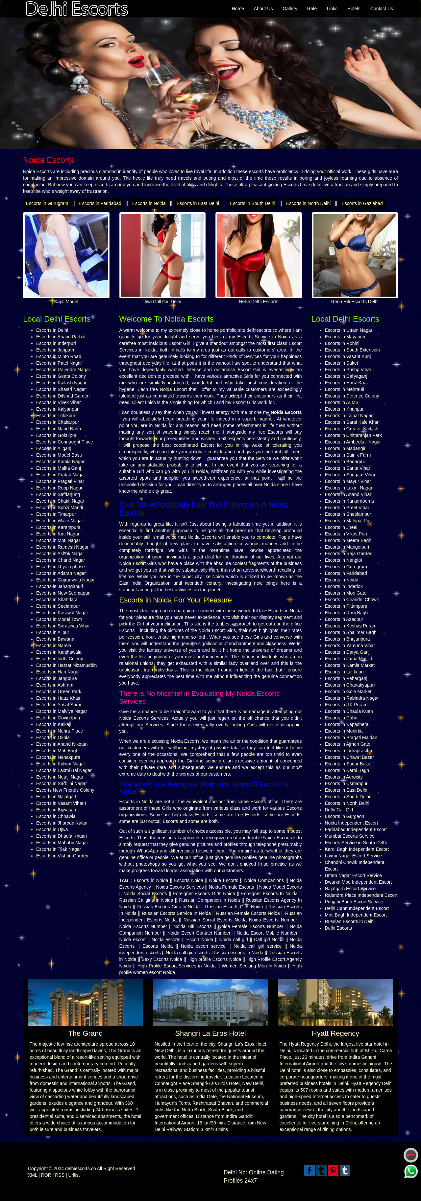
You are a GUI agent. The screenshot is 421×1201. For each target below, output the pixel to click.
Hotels (353, 8)
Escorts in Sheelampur (348, 514)
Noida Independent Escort (351, 823)
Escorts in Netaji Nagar (59, 777)
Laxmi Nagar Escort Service (353, 855)
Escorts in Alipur (52, 632)
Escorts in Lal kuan (344, 671)
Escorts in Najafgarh (57, 796)
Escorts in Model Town (59, 619)
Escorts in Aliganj (53, 448)
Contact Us (381, 8)
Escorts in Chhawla (56, 816)
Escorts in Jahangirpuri (59, 586)
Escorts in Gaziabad (362, 203)
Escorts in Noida (149, 203)
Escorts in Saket (341, 363)
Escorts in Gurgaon (344, 816)
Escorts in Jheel (341, 527)
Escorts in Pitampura (346, 606)
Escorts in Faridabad (100, 203)
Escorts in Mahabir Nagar (62, 842)
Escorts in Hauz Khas (58, 698)
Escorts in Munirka (344, 731)
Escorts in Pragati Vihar (60, 481)
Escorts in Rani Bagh (346, 612)
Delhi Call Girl (339, 809)
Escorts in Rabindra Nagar (352, 698)
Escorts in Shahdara (57, 599)
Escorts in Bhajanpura (347, 639)
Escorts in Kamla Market (350, 665)
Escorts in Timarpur (56, 514)
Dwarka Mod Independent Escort (358, 882)
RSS (59, 1175)
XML (32, 1175)
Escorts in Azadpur (344, 619)
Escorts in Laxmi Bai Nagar (64, 770)
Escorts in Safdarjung (58, 494)
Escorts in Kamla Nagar (60, 461)
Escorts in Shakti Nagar (60, 501)
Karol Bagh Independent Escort (357, 849)
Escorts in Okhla (53, 737)
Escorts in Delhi (52, 330)
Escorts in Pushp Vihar (348, 369)
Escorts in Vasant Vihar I (61, 803)
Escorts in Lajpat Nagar (349, 415)
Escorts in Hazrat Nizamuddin (66, 665)
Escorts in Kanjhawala (59, 652)
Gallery (290, 8)
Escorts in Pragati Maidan (351, 737)
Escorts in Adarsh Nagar (61, 573)
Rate (312, 8)
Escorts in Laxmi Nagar (349, 487)
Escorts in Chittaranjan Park (353, 435)
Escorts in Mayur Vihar (348, 481)
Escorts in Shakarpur (57, 422)
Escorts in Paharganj (346, 678)
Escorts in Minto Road (58, 356)
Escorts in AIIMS (342, 402)
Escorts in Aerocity (344, 777)
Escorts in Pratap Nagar (60, 474)
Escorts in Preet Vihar (347, 507)
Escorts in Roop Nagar (59, 487)
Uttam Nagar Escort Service (353, 875)
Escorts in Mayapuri (345, 336)
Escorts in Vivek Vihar (58, 402)
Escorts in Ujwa (52, 829)
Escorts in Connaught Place (64, 441)
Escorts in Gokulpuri (56, 435)
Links (332, 8)
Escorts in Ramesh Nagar (62, 547)
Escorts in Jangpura (56, 678)
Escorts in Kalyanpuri (58, 409)
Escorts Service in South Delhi (356, 842)
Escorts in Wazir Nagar (59, 520)
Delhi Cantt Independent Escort (357, 908)
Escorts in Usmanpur (346, 783)
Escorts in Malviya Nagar (61, 711)
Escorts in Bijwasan (56, 809)
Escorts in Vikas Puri (346, 533)
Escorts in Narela (53, 645)
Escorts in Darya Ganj (347, 652)
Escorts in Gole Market (348, 691)
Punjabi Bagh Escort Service (354, 901)
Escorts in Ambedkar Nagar (353, 441)
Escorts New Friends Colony (65, 790)
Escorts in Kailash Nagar (61, 382)
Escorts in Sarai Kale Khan (352, 422)
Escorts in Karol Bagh (347, 770)
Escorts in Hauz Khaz (347, 382)
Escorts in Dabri (341, 717)
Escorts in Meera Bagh (348, 540)
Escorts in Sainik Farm (348, 455)
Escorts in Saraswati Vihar (63, 625)
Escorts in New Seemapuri (63, 593)
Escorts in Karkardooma (349, 501)
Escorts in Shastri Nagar (61, 389)
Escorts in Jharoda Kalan (61, 823)
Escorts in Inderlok (344, 586)
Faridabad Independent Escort (356, 829)
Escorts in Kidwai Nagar (60, 763)
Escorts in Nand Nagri (58, 428)
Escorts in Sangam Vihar (350, 474)
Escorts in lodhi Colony (59, 658)
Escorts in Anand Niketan (61, 744)
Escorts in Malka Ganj (58, 468)
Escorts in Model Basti (59, 455)
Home (238, 8)
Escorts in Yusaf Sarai (58, 704)
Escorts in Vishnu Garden (62, 855)
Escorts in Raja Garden (349, 553)
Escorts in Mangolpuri (347, 547)
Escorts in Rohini (342, 343)
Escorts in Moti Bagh (57, 750)
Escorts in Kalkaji (53, 724)
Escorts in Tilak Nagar (58, 849)
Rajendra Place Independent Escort (361, 895)
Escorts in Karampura (58, 527)
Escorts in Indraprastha (348, 750)
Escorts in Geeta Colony (61, 376)
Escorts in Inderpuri (56, 343)
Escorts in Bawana (55, 639)
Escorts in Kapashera (347, 724)
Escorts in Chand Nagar (60, 560)
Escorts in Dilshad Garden (63, 395)
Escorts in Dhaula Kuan (349, 711)
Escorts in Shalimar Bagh (351, 632)
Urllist (74, 1175)
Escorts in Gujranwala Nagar (65, 579)
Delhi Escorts (338, 928)
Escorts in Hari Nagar (58, 671)
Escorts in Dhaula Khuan (61, 836)
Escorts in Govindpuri (58, 717)
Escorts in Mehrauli (344, 389)
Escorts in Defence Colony (352, 395)
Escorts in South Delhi (252, 203)
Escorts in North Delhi (308, 203)
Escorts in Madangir (345, 448)
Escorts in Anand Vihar (348, 494)
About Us (263, 8)
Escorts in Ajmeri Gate (348, 744)
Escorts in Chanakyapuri (350, 685)
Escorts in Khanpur (344, 409)
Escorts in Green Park (58, 691)
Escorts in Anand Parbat (61, 336)
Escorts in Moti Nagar (58, 540)
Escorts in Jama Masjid (348, 658)
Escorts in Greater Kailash (352, 428)
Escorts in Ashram (54, 685)
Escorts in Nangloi (343, 560)
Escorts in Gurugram (47, 203)
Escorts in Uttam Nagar (349, 330)
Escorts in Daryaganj (346, 376)
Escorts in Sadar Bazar (348, 763)
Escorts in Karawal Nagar (62, 612)
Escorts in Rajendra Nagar (63, 369)
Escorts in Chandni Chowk (352, 599)
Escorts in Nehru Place (59, 731)
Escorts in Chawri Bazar (349, 757)
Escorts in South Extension (352, 349)
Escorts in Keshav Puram (351, 625)
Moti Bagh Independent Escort (356, 915)
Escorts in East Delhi (198, 203)
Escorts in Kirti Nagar (57, 533)
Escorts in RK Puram (346, 704)
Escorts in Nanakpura (58, 757)
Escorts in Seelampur (58, 606)
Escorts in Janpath (55, 349)
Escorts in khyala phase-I (61, 566)
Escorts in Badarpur (345, 461)
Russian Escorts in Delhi (350, 921)
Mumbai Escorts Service (350, 836)
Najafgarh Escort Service (350, 888)
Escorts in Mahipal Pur (348, 520)
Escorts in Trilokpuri (56, 415)
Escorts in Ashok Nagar (60, 553)
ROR (46, 1175)
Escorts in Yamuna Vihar (350, 645)
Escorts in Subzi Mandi (59, 507)
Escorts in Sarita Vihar (347, 468)
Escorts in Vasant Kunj (348, 356)
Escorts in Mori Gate (346, 593)
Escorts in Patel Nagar (59, 363)
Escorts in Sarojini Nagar (61, 783)
